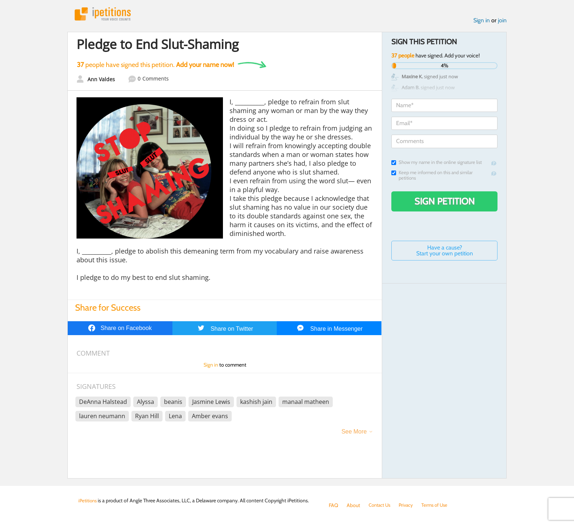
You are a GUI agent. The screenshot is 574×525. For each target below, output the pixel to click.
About (353, 505)
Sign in (481, 21)
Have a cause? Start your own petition (444, 251)
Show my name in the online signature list (436, 163)
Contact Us (381, 505)
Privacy (409, 505)
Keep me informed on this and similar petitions (432, 176)
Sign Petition (444, 202)
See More (354, 433)
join (502, 21)
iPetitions (105, 14)
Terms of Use (439, 505)
